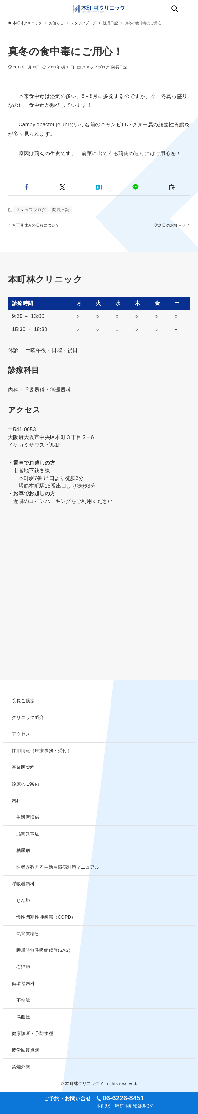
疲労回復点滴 (25, 1050)
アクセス (21, 733)
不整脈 (23, 1000)
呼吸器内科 (23, 883)
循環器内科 (23, 983)
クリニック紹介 (28, 717)
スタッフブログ (95, 67)
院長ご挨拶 (23, 700)
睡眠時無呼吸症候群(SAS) (43, 950)
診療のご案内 (25, 783)
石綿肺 (23, 966)
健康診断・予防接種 (33, 1033)
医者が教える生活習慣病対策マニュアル (57, 867)
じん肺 (23, 900)
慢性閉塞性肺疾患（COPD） (46, 916)
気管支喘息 (27, 933)
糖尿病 (23, 850)
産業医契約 (23, 767)
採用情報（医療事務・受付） (42, 750)
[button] (26, 187)
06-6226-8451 (123, 1098)
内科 (16, 800)
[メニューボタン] (187, 9)
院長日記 (119, 67)
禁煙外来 (21, 1066)
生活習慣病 (27, 817)
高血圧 (23, 1016)
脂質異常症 (27, 833)
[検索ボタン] (175, 9)
